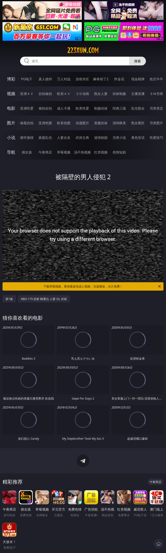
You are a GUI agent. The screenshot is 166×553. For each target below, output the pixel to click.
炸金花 (119, 79)
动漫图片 (82, 123)
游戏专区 (82, 79)
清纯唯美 (119, 123)
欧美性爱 (82, 108)
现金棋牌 (138, 79)
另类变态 (156, 108)
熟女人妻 (101, 93)
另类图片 (156, 123)
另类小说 (119, 137)
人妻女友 (63, 137)
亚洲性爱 (27, 108)
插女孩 (27, 152)
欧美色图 (63, 123)
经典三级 (119, 108)
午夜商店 (45, 152)
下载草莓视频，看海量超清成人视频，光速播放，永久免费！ (102, 286)
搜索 (137, 61)
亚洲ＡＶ (27, 93)
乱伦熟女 (138, 108)
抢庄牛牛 (156, 79)
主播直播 (138, 93)
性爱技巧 (156, 137)
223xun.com (83, 50)
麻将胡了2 (100, 79)
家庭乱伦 (45, 137)
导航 (11, 152)
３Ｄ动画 (82, 93)
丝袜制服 (119, 93)
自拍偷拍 (45, 93)
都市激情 (27, 137)
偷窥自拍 (27, 123)
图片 (11, 123)
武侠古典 (82, 137)
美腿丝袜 (101, 123)
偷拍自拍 (45, 108)
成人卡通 (63, 108)
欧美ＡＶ (63, 93)
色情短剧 (119, 152)
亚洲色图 (45, 123)
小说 (11, 137)
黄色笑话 (138, 137)
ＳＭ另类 (156, 93)
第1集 (9, 299)
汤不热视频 (82, 152)
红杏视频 (101, 152)
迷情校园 (101, 137)
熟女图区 (138, 123)
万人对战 (63, 79)
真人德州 (45, 79)
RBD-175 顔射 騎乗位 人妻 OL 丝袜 (44, 299)
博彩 (11, 79)
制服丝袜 (101, 108)
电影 (11, 108)
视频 (11, 93)
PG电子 (26, 79)
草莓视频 (63, 152)
